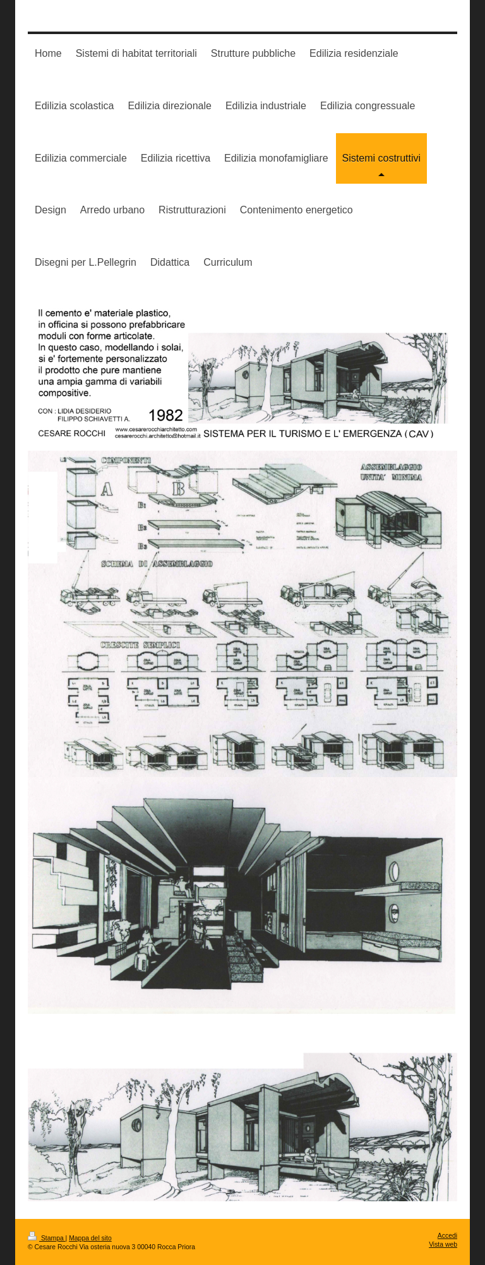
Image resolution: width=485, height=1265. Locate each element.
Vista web (443, 1244)
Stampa (47, 1238)
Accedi (447, 1235)
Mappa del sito (90, 1238)
